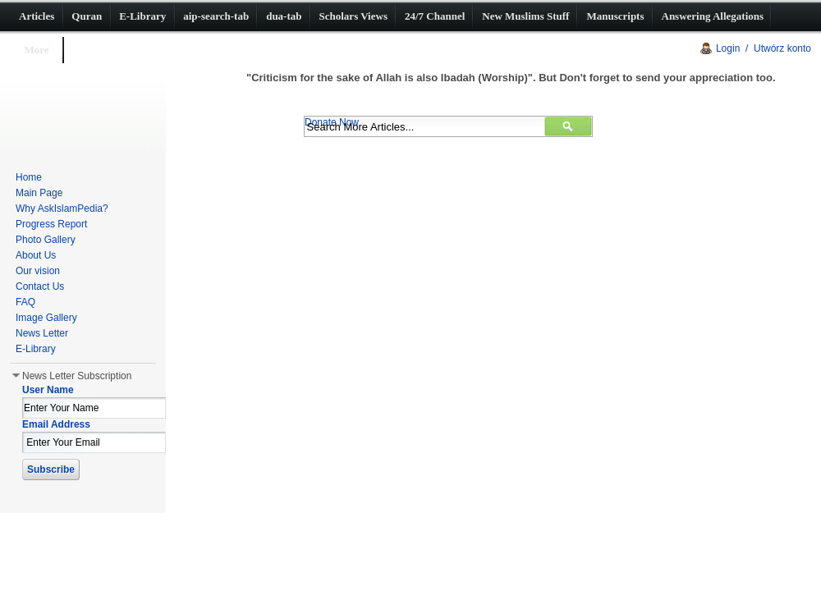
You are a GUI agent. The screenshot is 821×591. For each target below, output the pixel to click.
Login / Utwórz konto (763, 48)
